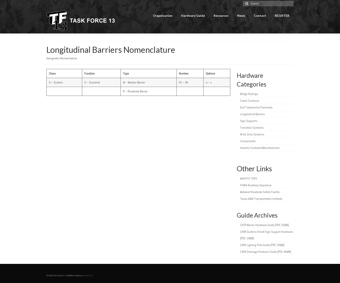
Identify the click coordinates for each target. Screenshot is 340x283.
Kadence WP (88, 275)
